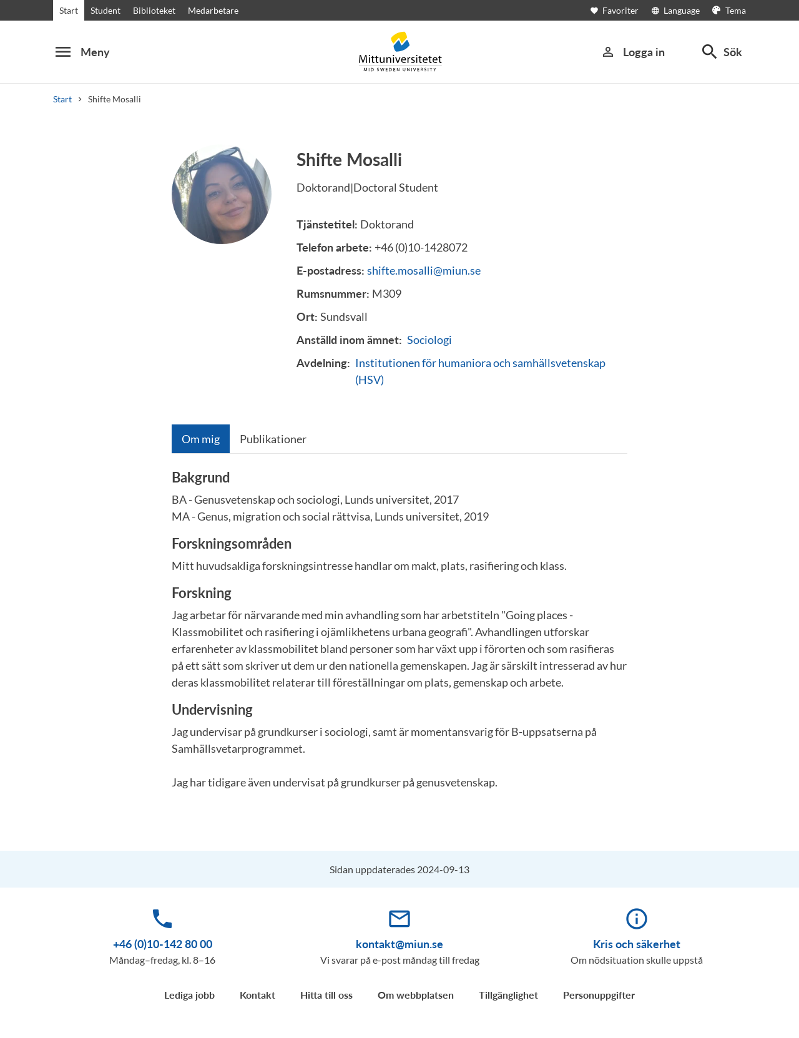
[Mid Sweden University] (399, 51)
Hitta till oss (326, 995)
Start (68, 10)
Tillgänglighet (508, 995)
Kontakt (257, 995)
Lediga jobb (189, 995)
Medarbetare (213, 10)
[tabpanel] (399, 635)
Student (105, 10)
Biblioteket (154, 10)
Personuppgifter (599, 995)
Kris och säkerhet (636, 944)
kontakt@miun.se (399, 944)
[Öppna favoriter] (620, 10)
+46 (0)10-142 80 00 (162, 944)
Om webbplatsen (416, 995)
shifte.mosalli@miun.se (424, 270)
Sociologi (429, 339)
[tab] (201, 438)
